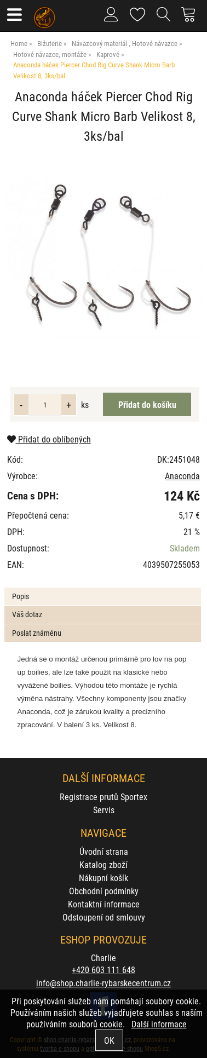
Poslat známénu (36, 633)
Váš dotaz (27, 614)
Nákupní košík (103, 877)
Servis (103, 809)
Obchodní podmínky (104, 890)
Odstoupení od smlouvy (103, 917)
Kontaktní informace (104, 904)
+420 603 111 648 (103, 969)
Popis (20, 596)
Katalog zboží (103, 864)
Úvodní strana (103, 851)
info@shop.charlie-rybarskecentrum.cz (103, 982)
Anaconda (182, 475)
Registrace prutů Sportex (103, 796)
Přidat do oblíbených (49, 439)
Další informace (159, 1024)
